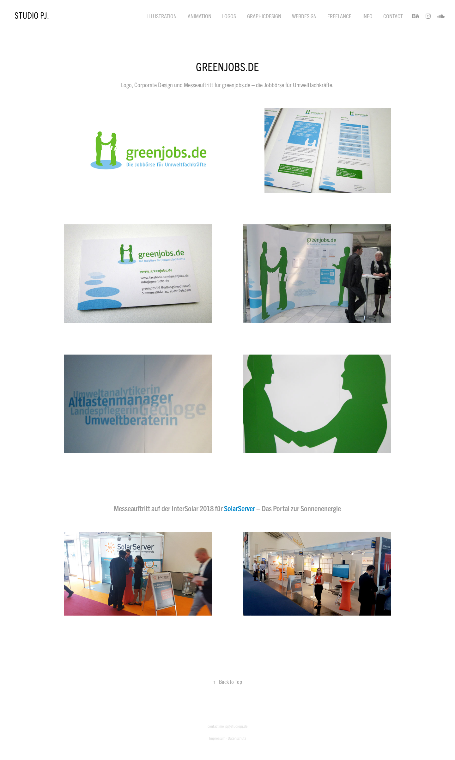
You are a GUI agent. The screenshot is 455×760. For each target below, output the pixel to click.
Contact (393, 16)
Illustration (162, 16)
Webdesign (304, 16)
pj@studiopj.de (236, 726)
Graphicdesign (264, 16)
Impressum (217, 738)
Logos (229, 16)
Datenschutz (237, 738)
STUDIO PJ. (32, 14)
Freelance (339, 16)
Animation (199, 16)
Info (367, 16)
